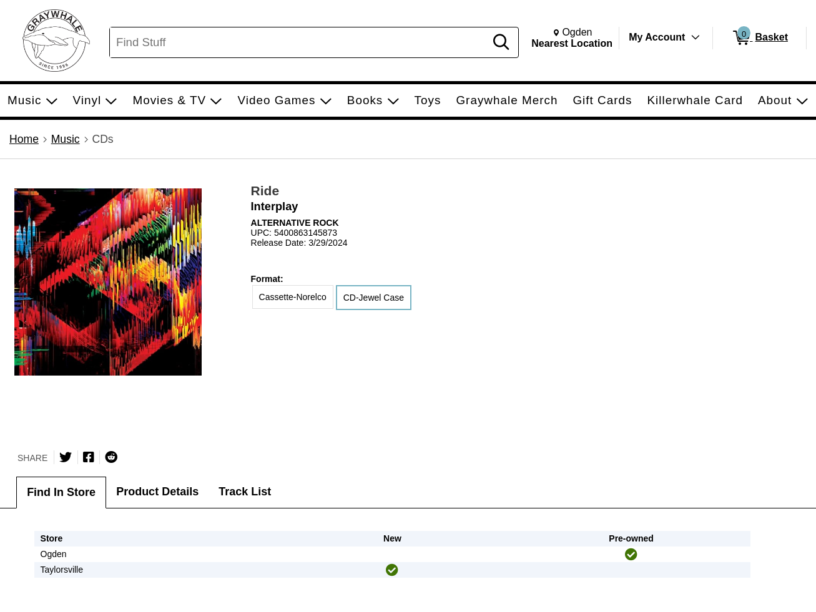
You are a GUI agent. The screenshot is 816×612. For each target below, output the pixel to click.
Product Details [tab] (157, 491)
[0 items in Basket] (759, 38)
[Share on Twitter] (65, 457)
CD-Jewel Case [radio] (373, 298)
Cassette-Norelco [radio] (293, 297)
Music (65, 139)
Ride (265, 190)
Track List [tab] (245, 491)
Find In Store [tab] (61, 492)
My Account (657, 37)
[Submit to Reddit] (111, 457)
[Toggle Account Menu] (695, 37)
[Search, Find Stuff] (299, 42)
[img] (631, 554)
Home (24, 139)
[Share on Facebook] (88, 457)
